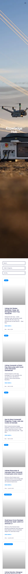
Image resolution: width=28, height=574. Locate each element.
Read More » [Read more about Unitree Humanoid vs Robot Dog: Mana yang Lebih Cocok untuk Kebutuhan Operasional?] (8, 382)
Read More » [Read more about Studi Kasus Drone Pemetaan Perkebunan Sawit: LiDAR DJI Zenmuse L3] (8, 534)
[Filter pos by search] (14, 263)
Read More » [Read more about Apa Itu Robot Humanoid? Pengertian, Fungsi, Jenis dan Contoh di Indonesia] (8, 435)
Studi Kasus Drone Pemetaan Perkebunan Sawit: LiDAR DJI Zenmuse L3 (14, 521)
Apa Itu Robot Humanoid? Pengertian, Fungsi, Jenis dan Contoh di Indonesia (14, 421)
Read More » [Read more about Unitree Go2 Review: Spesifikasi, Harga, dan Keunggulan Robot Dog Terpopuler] (8, 325)
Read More (7, 379)
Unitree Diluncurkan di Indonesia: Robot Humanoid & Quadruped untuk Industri (13, 472)
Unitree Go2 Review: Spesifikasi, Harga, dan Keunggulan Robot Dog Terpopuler (12, 311)
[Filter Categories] (14, 268)
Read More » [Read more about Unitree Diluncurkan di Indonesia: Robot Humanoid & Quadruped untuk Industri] (8, 484)
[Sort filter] (14, 273)
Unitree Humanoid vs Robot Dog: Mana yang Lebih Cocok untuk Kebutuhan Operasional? (14, 368)
